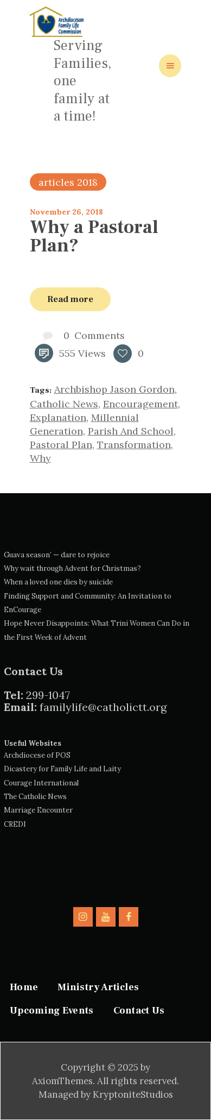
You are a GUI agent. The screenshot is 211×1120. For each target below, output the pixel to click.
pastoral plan (61, 444)
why (40, 458)
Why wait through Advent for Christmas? (72, 568)
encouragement (140, 404)
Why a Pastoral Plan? (94, 236)
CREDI (15, 824)
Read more (70, 299)
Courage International (41, 783)
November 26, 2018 (66, 212)
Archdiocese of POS (37, 755)
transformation (134, 444)
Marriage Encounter (38, 810)
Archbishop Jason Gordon (114, 389)
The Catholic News (35, 796)
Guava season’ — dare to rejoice (57, 554)
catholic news (64, 404)
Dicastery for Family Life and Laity (62, 768)
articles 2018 (68, 182)
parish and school (131, 431)
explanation (58, 417)
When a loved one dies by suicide (58, 582)
